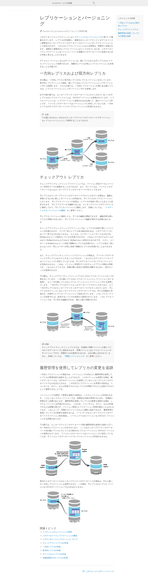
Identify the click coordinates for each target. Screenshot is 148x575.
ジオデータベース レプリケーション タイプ (60, 539)
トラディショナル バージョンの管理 (57, 531)
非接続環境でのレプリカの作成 (55, 557)
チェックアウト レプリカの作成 (55, 542)
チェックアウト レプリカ (128, 29)
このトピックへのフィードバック (100, 571)
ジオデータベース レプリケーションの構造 (60, 535)
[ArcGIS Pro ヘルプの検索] (72, 3)
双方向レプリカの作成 (52, 550)
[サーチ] (94, 3)
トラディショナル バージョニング (87, 37)
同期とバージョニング (74, 355)
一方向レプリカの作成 (52, 546)
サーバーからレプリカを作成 (54, 553)
